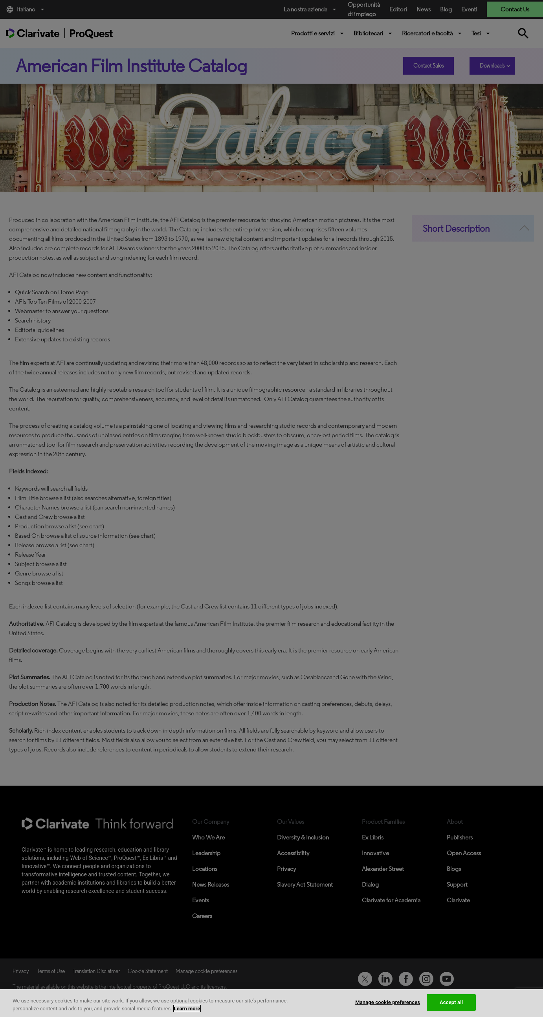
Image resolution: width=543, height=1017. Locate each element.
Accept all (451, 1002)
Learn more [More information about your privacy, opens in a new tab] (187, 1009)
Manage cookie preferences (387, 1002)
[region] (271, 1003)
